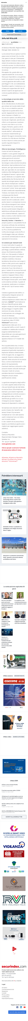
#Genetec (5, 457)
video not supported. (14, 574)
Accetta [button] (20, 31)
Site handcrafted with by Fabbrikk (11, 980)
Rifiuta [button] (7, 31)
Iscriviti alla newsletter (14, 817)
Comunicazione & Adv (8, 989)
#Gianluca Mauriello (16, 457)
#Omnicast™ (13, 461)
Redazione (5, 991)
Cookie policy (5, 996)
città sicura (5, 42)
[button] (26, 2)
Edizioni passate (19, 675)
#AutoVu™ (5, 461)
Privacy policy (5, 995)
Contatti (4, 993)
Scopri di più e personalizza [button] (14, 34)
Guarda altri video (18, 736)
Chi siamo (4, 987)
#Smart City (6, 459)
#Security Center (16, 459)
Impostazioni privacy (7, 998)
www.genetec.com (8, 444)
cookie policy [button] (4, 12)
